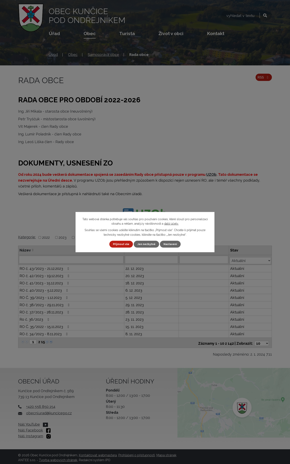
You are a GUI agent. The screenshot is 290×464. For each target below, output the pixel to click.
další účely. (171, 223)
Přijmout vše (120, 244)
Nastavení (172, 244)
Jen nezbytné (146, 244)
